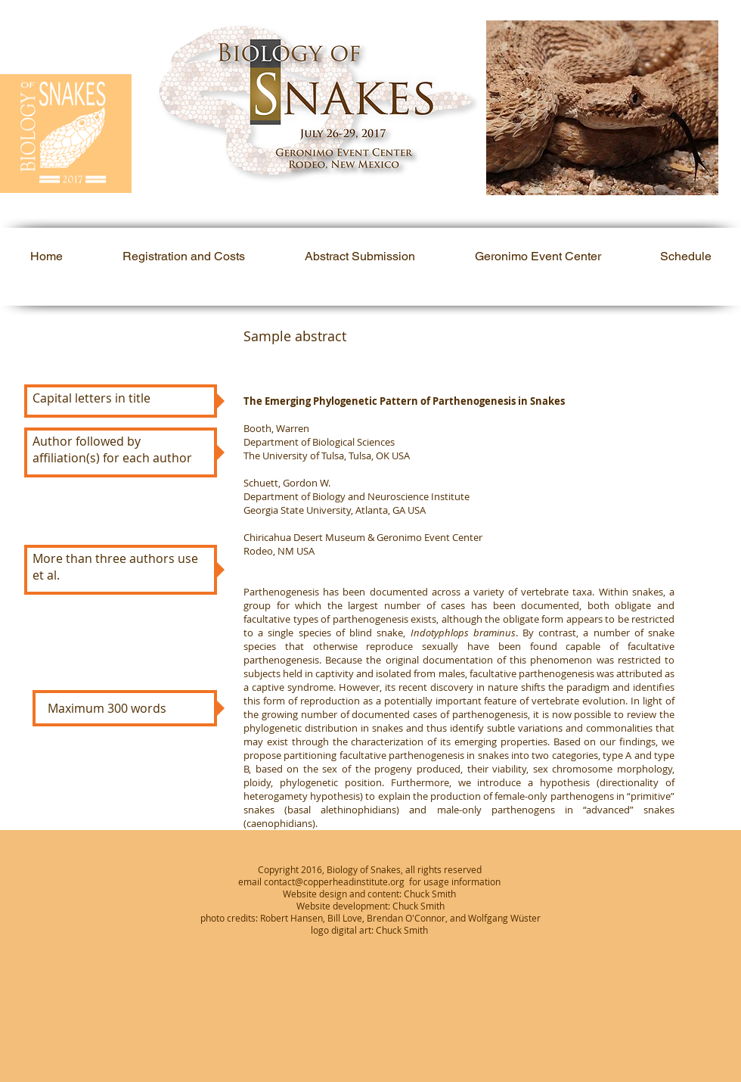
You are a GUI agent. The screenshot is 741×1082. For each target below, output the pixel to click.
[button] (602, 107)
